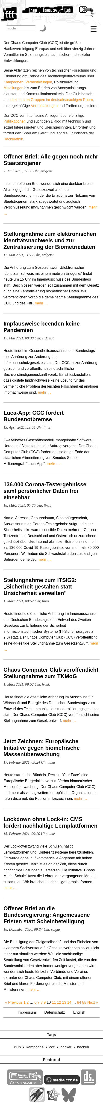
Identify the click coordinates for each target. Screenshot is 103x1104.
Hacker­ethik (13, 139)
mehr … (41, 303)
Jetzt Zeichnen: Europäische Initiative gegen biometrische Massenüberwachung (41, 747)
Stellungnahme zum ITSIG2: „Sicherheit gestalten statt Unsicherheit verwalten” (40, 586)
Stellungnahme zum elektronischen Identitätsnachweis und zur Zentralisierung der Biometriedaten (49, 240)
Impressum (27, 1012)
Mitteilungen (13, 88)
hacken (83, 1047)
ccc (52, 1047)
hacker (65, 1047)
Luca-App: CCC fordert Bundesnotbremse (33, 416)
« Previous (14, 1002)
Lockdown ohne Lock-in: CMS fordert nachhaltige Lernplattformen (50, 822)
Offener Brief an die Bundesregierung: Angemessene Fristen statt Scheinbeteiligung (46, 914)
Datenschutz (54, 1012)
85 (84, 1002)
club (17, 1047)
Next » (92, 1002)
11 (54, 1002)
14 (69, 1002)
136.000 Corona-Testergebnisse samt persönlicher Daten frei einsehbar (44, 490)
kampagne (35, 1047)
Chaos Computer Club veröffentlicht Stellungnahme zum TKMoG (50, 673)
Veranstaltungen (38, 82)
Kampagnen (13, 82)
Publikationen (14, 121)
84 (79, 1002)
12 (59, 1002)
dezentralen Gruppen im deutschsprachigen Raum (51, 100)
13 (64, 1002)
